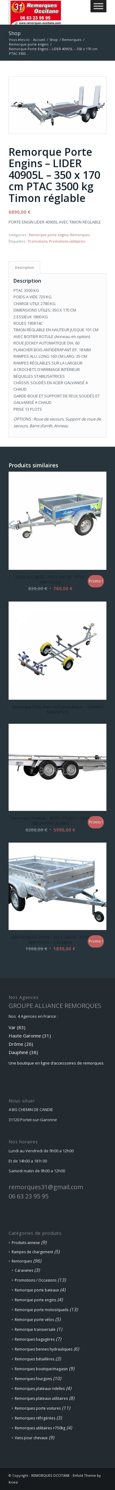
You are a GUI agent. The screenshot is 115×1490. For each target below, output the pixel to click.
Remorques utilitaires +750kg (40, 1428)
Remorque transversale (35, 1329)
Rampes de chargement (32, 1251)
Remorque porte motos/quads (41, 1309)
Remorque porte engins (48, 234)
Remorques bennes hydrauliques (43, 1349)
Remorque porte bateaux (37, 1290)
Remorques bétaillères (34, 1359)
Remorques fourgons (33, 1378)
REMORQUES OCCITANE (50, 1475)
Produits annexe (26, 1242)
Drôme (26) (21, 1044)
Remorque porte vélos (34, 1319)
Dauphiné (18, 1052)
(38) (33, 1052)
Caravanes (24, 1270)
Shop (15, 33)
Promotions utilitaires (67, 241)
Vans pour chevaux (31, 1437)
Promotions (37, 241)
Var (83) (17, 1027)
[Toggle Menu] (98, 6)
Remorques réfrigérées (35, 1418)
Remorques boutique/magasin (41, 1368)
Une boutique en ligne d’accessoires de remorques (56, 1063)
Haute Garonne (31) (30, 1036)
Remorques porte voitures (38, 1408)
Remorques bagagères (35, 1339)
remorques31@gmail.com (46, 1187)
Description (24, 267)
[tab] (24, 267)
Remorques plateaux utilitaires (41, 1398)
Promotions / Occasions (35, 1280)
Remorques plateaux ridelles (40, 1388)
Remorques (80, 234)
